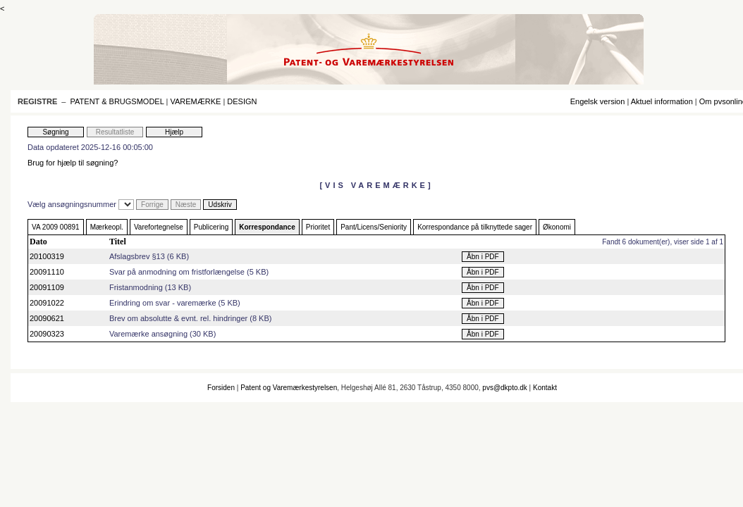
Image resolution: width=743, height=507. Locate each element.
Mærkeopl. (106, 227)
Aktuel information (662, 101)
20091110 (47, 272)
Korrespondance (267, 227)
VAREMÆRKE (195, 101)
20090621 (47, 318)
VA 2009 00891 (56, 227)
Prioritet (318, 227)
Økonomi (557, 227)
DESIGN (242, 101)
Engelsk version (597, 101)
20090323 (47, 334)
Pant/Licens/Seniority (373, 227)
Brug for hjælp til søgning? (72, 162)
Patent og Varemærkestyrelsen (288, 388)
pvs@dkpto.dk (504, 388)
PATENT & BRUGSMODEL (117, 101)
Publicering (211, 227)
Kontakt (545, 388)
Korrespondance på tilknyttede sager (474, 227)
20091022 (47, 303)
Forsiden (221, 388)
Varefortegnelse (158, 227)
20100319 (47, 256)
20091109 (47, 287)
